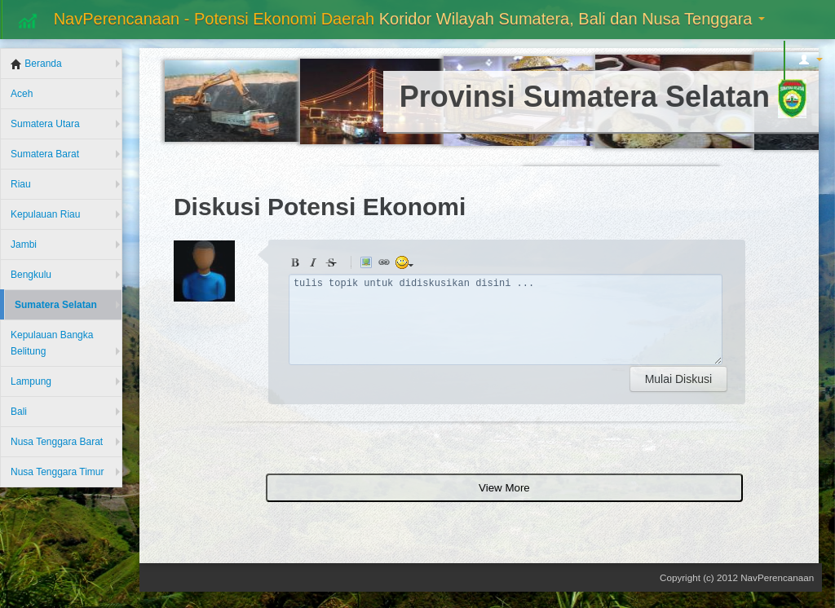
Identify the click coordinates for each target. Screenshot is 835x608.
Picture (369, 265)
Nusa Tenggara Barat (57, 441)
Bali (19, 411)
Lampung (31, 381)
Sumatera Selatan (56, 305)
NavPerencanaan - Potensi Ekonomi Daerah (390, 20)
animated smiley (404, 265)
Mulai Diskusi (678, 379)
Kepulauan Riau (45, 214)
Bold (298, 265)
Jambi (24, 244)
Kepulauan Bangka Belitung (52, 343)
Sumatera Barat (45, 154)
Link (386, 265)
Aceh (22, 93)
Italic (316, 265)
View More (504, 488)
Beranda (36, 64)
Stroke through (333, 265)
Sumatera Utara (45, 124)
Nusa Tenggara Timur (57, 472)
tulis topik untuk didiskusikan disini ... (505, 319)
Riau (21, 184)
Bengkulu (31, 274)
